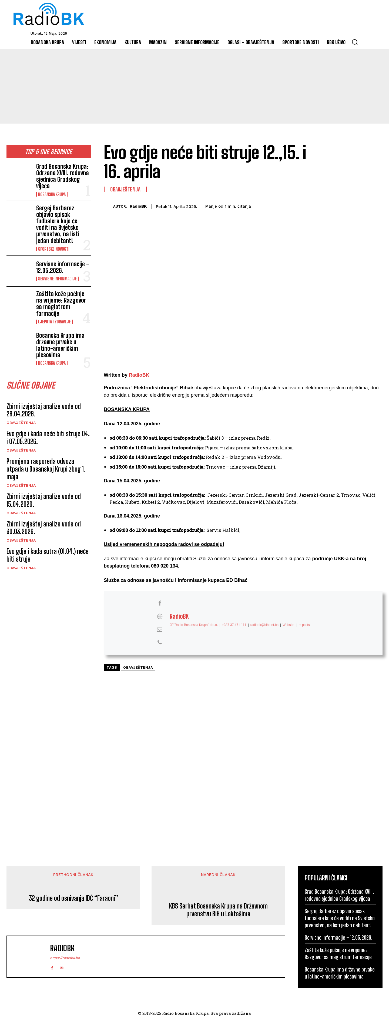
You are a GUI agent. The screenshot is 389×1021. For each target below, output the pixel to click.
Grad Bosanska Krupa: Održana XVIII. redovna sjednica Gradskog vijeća (62, 176)
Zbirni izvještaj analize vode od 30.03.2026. (43, 528)
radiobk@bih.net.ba (264, 624)
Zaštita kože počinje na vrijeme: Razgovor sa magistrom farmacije (61, 303)
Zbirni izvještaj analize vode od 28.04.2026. (43, 410)
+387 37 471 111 (234, 624)
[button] (354, 41)
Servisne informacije (57, 279)
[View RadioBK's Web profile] (159, 616)
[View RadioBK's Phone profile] (159, 642)
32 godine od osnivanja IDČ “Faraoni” (73, 898)
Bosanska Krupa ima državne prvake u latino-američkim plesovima (60, 345)
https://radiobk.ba (65, 958)
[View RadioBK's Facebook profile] (159, 603)
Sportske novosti (53, 249)
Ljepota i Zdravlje (54, 322)
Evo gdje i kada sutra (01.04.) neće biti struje (47, 555)
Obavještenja (21, 423)
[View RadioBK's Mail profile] (159, 629)
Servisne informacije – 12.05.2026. (62, 267)
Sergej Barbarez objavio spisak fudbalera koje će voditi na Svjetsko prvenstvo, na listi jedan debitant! (57, 224)
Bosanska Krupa (52, 194)
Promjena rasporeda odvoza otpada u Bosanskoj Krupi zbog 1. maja (45, 469)
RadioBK (138, 206)
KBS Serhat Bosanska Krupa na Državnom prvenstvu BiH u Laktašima (218, 910)
